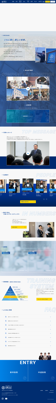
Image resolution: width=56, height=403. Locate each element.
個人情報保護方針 (51, 392)
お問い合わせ (35, 1)
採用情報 (32, 1)
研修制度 (28, 1)
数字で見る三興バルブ (20, 2)
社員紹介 (17, 1)
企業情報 (13, 1)
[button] (44, 199)
